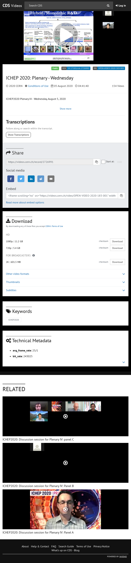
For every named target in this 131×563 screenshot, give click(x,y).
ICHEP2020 (13, 319)
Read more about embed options (25, 202)
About (25, 546)
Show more (65, 108)
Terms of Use (83, 546)
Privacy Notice (101, 546)
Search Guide (66, 546)
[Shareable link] (49, 162)
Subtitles (65, 290)
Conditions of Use (38, 86)
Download (117, 241)
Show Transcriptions (18, 134)
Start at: (108, 161)
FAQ (53, 546)
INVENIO (123, 556)
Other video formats (65, 274)
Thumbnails (65, 282)
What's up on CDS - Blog (65, 550)
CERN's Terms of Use (54, 226)
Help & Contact (40, 546)
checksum (103, 241)
